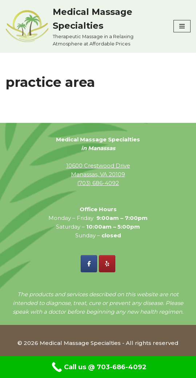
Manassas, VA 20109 (98, 174)
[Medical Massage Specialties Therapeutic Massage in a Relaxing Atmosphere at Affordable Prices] (84, 26)
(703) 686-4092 (98, 183)
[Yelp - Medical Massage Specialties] (107, 263)
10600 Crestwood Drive (98, 165)
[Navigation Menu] (182, 26)
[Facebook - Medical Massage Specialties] (89, 263)
